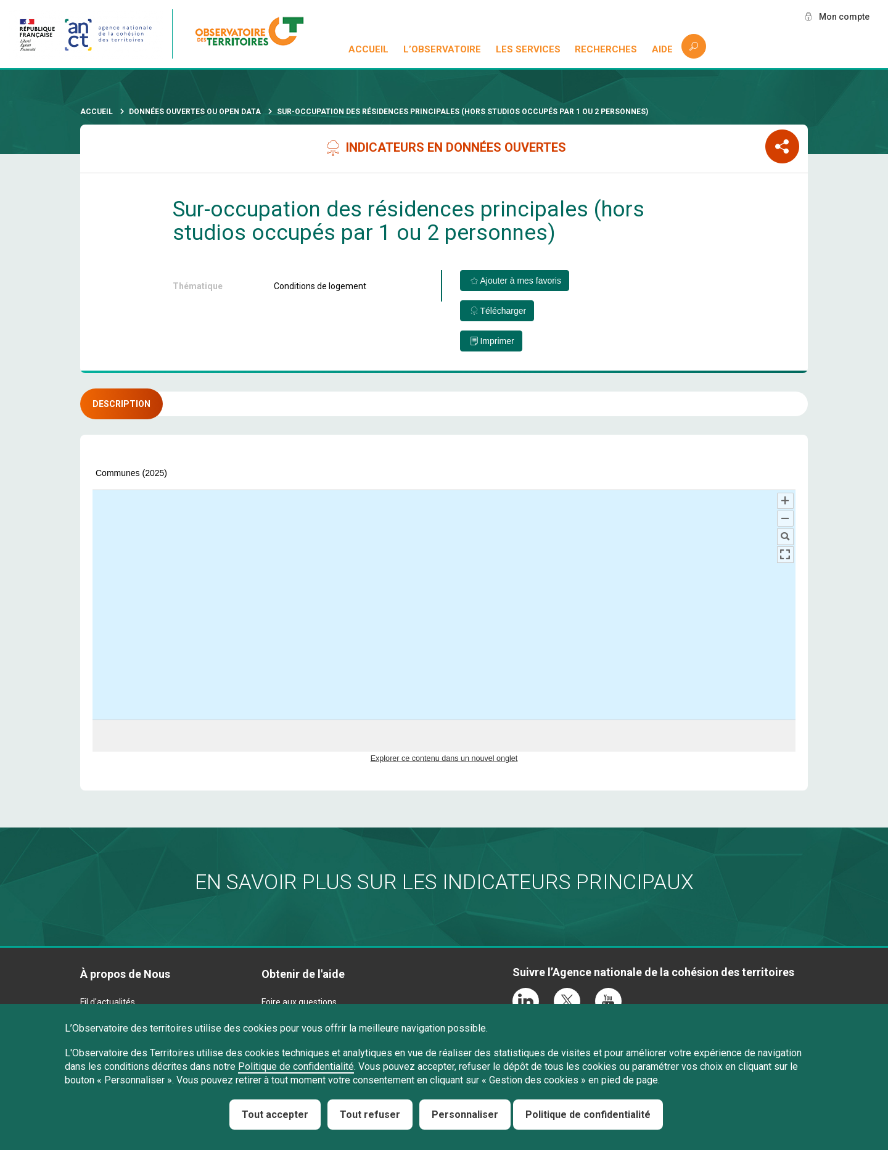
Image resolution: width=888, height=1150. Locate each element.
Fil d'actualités (107, 1002)
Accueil (368, 49)
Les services (528, 49)
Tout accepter (275, 1114)
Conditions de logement (320, 286)
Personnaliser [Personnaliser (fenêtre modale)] (465, 1114)
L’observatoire (442, 49)
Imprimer (497, 341)
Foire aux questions (299, 1002)
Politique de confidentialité (296, 1066)
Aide (662, 49)
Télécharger (503, 311)
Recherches (606, 49)
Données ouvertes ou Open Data (195, 111)
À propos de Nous (125, 973)
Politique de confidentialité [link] (588, 1114)
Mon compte (844, 17)
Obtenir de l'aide (303, 973)
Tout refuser (370, 1114)
